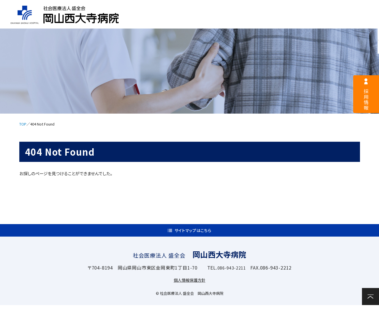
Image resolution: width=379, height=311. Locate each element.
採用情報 (196, 7)
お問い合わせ (359, 21)
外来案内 (195, 22)
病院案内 (154, 22)
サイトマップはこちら (193, 233)
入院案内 (236, 22)
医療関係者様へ (251, 7)
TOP (22, 124)
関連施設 (318, 22)
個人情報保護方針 (189, 285)
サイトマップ (310, 7)
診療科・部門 (277, 22)
